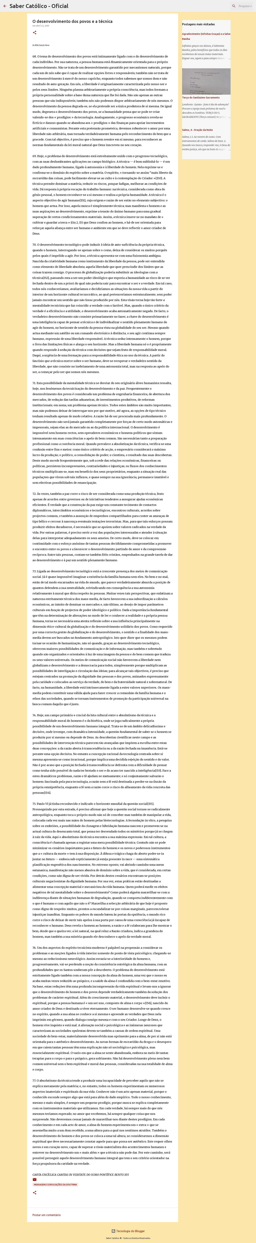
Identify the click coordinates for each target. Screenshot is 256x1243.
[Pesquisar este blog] (235, 6)
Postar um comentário (47, 1215)
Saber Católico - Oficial (39, 6)
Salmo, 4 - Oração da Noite (197, 130)
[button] (35, 32)
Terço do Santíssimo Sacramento (201, 97)
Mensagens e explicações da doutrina (55, 1184)
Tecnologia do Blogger (128, 1231)
